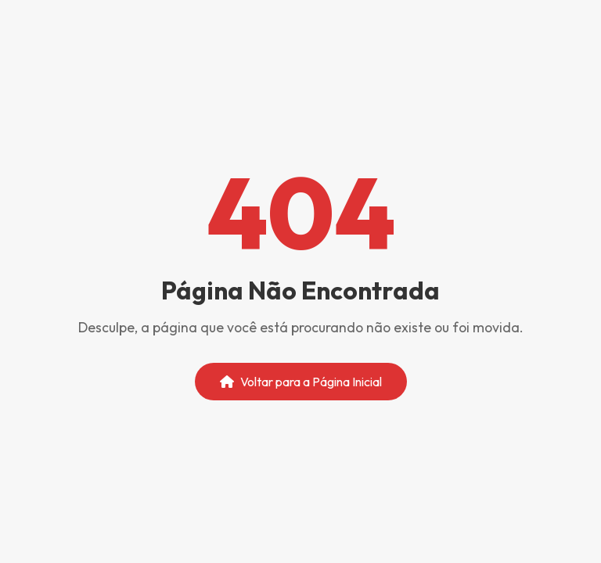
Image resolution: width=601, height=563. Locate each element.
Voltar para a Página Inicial (301, 381)
